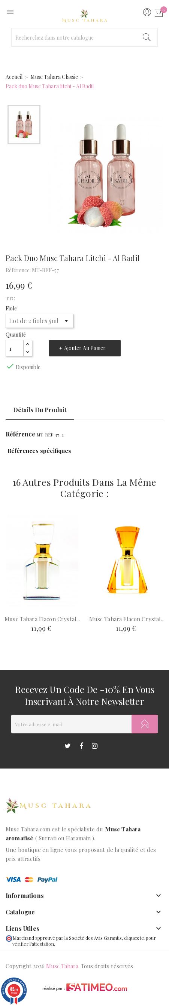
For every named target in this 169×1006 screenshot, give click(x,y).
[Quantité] (15, 348)
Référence (20, 434)
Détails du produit (39, 410)
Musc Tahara (62, 966)
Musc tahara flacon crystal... (127, 619)
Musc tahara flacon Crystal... (42, 619)
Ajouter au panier (85, 348)
